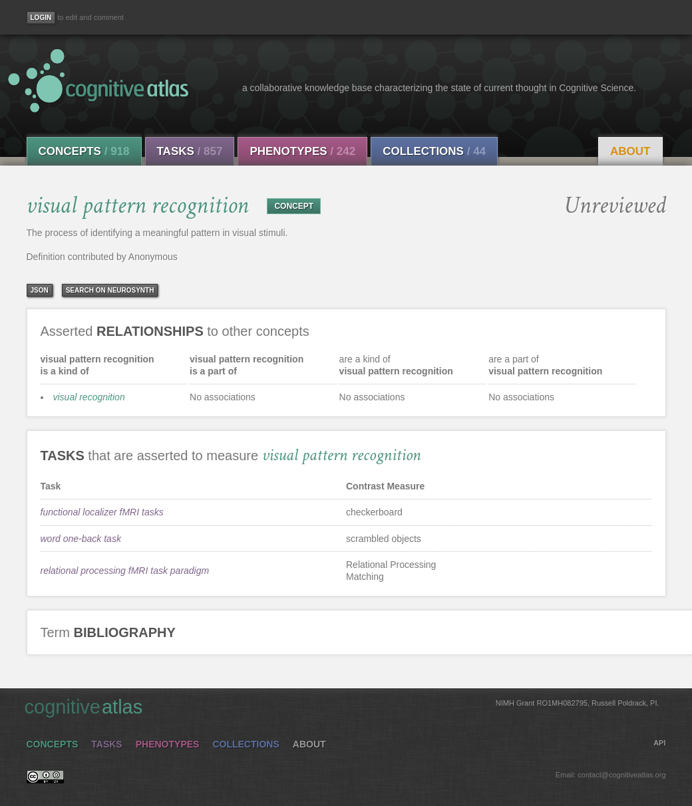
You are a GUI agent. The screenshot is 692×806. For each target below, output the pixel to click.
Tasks (190, 151)
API (659, 743)
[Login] (41, 17)
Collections (434, 151)
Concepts (84, 151)
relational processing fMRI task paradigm (125, 570)
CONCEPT (293, 206)
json (40, 290)
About (630, 151)
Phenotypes (302, 151)
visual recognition (89, 397)
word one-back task (81, 538)
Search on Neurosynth (110, 290)
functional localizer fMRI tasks (102, 512)
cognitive (342, 706)
